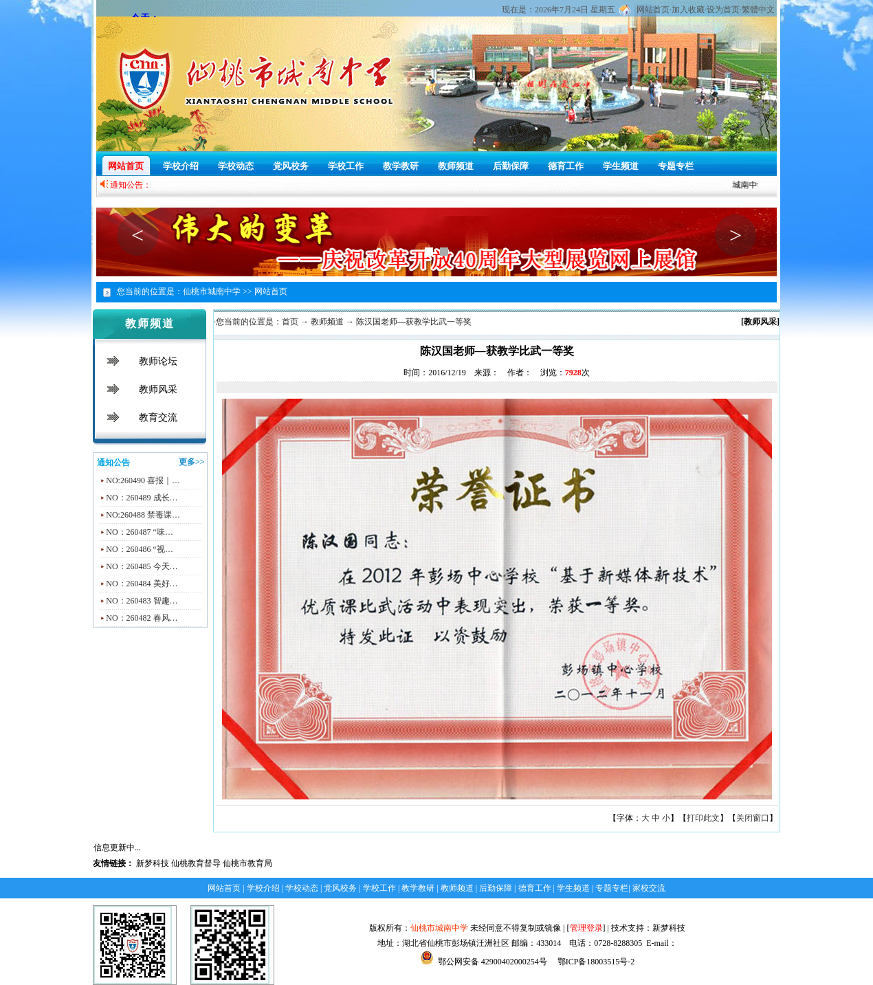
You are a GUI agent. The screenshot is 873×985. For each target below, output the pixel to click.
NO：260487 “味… (139, 532)
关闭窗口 (752, 818)
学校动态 (236, 166)
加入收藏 (688, 9)
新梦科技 (152, 863)
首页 (290, 322)
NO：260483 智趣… (141, 601)
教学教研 (401, 166)
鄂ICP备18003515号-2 (595, 961)
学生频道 (621, 166)
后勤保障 (511, 166)
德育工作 (566, 166)
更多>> (192, 462)
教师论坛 (158, 361)
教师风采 (158, 389)
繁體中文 (758, 9)
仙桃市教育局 (247, 863)
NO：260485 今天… (141, 566)
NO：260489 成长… (141, 497)
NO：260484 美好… (141, 583)
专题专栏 (676, 166)
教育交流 (158, 417)
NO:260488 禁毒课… (143, 515)
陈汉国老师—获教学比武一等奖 (414, 322)
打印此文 (703, 818)
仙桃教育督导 (196, 863)
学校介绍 (181, 166)
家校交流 (648, 888)
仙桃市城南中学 (439, 928)
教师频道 (456, 166)
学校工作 (346, 166)
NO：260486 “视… (139, 549)
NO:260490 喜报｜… (143, 480)
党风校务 (291, 166)
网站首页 (653, 9)
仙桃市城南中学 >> (217, 291)
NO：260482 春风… (141, 618)
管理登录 (586, 928)
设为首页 (723, 9)
